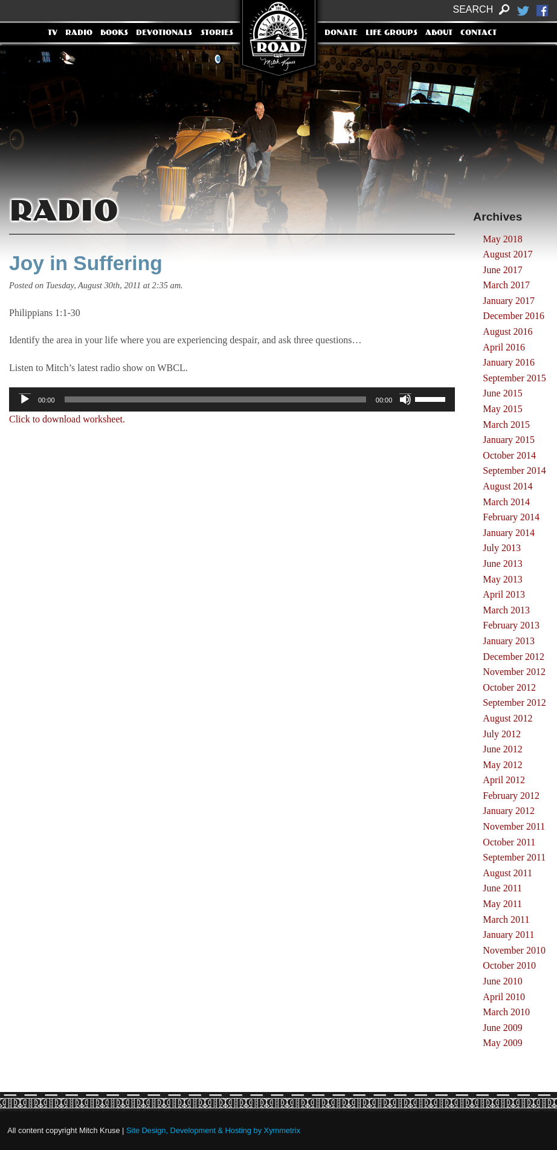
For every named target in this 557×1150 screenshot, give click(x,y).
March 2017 (506, 285)
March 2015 (506, 424)
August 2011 (507, 873)
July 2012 (502, 734)
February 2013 (511, 625)
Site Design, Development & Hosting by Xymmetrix (213, 1130)
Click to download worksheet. (67, 419)
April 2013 (504, 594)
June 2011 (502, 888)
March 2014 (506, 502)
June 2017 (502, 270)
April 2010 (504, 997)
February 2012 (511, 795)
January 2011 (508, 934)
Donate (341, 33)
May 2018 (502, 239)
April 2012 (504, 780)
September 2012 (514, 702)
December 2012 (513, 656)
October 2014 (509, 455)
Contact (478, 33)
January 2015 (509, 439)
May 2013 (502, 579)
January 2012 (509, 811)
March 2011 (506, 919)
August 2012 (507, 718)
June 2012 (502, 749)
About (438, 33)
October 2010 (509, 965)
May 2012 (502, 765)
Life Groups (391, 33)
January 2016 (509, 362)
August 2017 (507, 254)
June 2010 (502, 981)
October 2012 (509, 687)
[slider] (215, 399)
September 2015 (514, 378)
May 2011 (502, 904)
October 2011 (509, 842)
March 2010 (506, 1012)
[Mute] (405, 399)
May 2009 (502, 1043)
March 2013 (506, 610)
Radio (78, 33)
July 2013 (502, 548)
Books (114, 33)
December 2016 (513, 316)
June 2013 (502, 563)
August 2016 (507, 331)
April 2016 (504, 347)
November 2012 (514, 672)
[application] (232, 399)
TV (52, 33)
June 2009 (502, 1027)
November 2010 (514, 950)
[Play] (25, 399)
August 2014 (507, 486)
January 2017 (509, 301)
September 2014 (514, 470)
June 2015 (502, 393)
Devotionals (164, 33)
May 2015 (502, 409)
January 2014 (509, 533)
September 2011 (514, 857)
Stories (217, 33)
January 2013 (509, 641)
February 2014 (511, 517)
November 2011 (514, 826)
